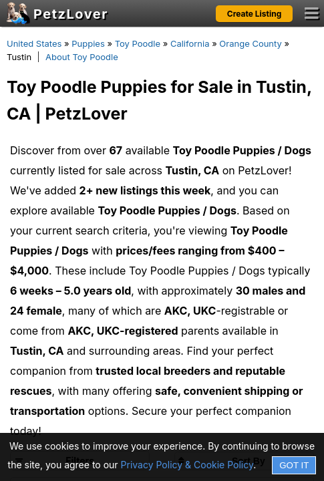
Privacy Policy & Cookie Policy (187, 464)
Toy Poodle (137, 43)
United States (34, 43)
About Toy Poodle (81, 56)
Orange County (250, 43)
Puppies (88, 43)
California (190, 43)
